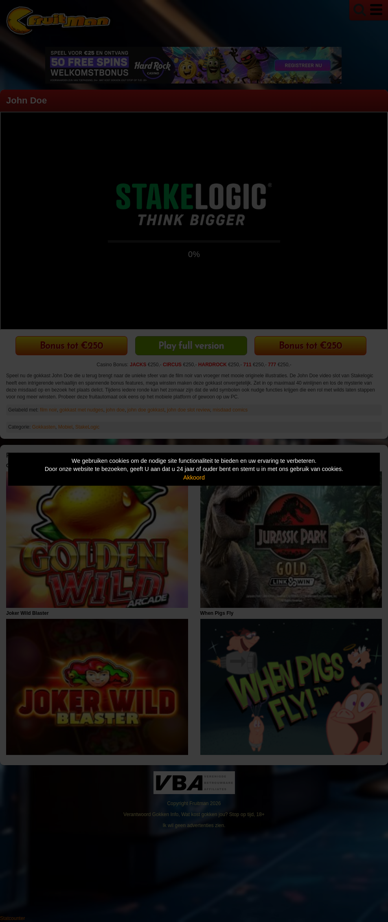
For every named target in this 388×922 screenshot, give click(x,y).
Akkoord (194, 477)
